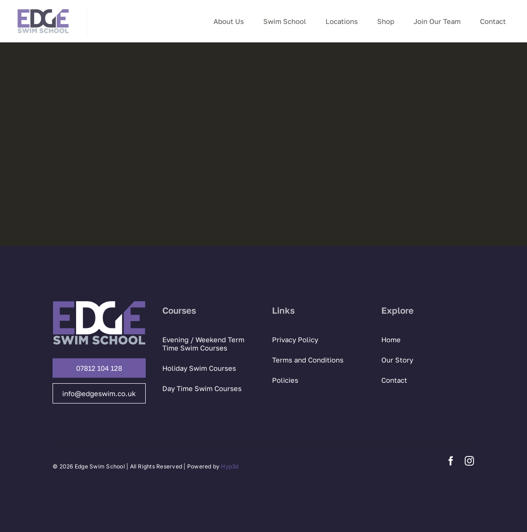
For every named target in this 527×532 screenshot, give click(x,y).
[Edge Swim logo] (43, 9)
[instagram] (469, 461)
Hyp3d (229, 466)
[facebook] (451, 461)
